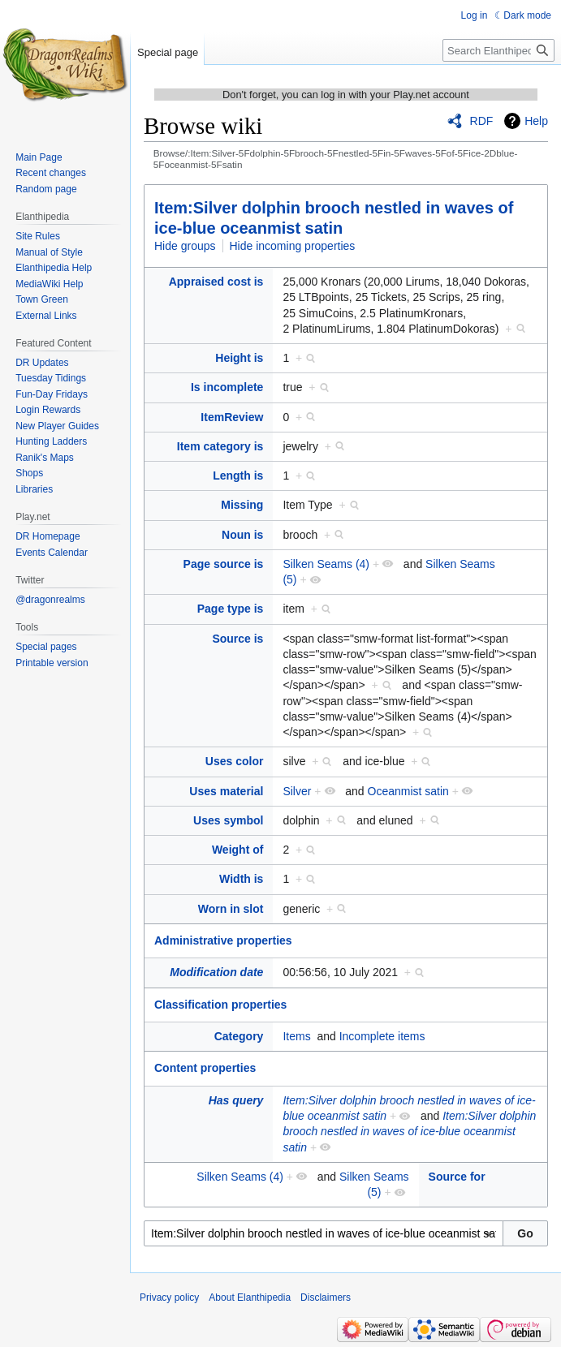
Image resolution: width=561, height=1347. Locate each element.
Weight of (238, 849)
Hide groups (185, 245)
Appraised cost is (216, 281)
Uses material (226, 791)
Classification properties (220, 1004)
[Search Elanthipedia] (498, 50)
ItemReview (232, 417)
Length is (238, 475)
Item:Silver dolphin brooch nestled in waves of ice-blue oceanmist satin (409, 1131)
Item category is (220, 446)
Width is (241, 878)
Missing (242, 504)
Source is (237, 638)
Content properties (205, 1067)
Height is (239, 357)
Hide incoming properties (293, 245)
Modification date (216, 972)
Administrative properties (223, 940)
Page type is (230, 608)
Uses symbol (228, 820)
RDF (482, 120)
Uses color (234, 761)
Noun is (242, 534)
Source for (457, 1176)
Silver (297, 791)
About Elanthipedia (250, 1297)
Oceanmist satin (408, 791)
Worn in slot (231, 908)
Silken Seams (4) (326, 563)
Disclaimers (325, 1297)
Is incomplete (227, 387)
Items (296, 1036)
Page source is (223, 563)
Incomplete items (382, 1036)
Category (239, 1036)
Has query (236, 1100)
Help (536, 120)
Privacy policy (169, 1297)
